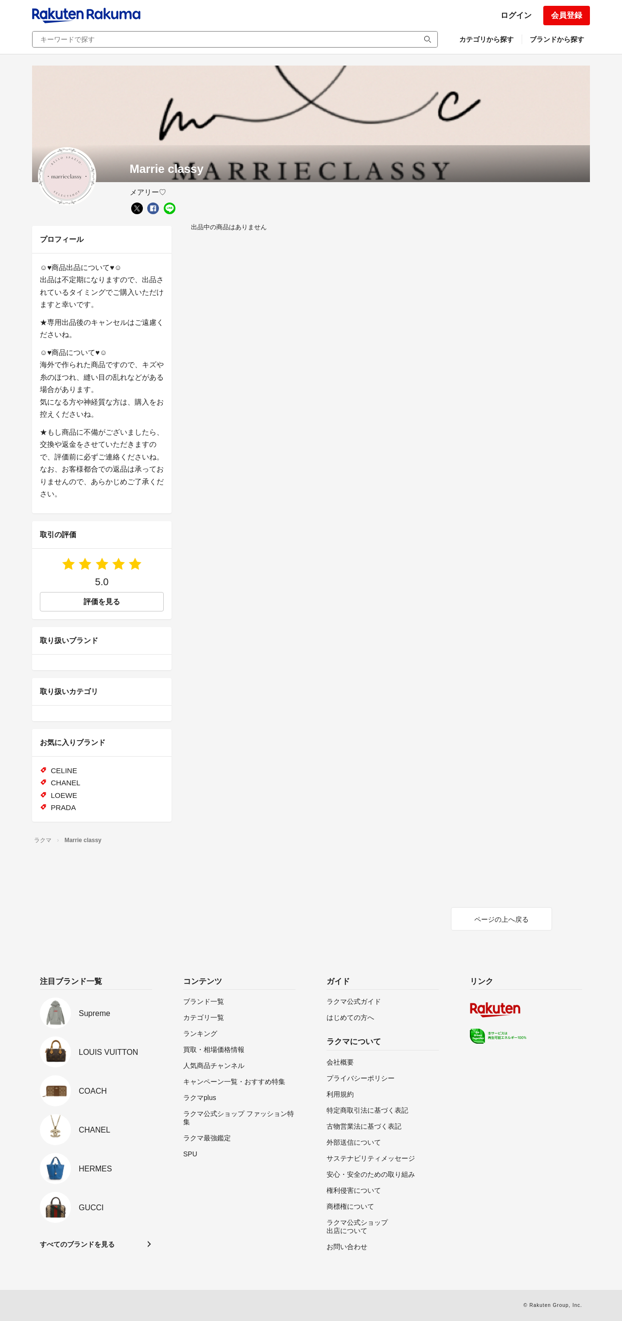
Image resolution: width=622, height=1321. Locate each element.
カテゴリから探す (486, 39)
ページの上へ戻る (501, 919)
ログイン (516, 15)
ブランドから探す (557, 39)
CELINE (64, 770)
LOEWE (64, 795)
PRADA (63, 807)
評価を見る (102, 601)
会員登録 (566, 15)
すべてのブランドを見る (77, 1244)
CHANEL (66, 783)
